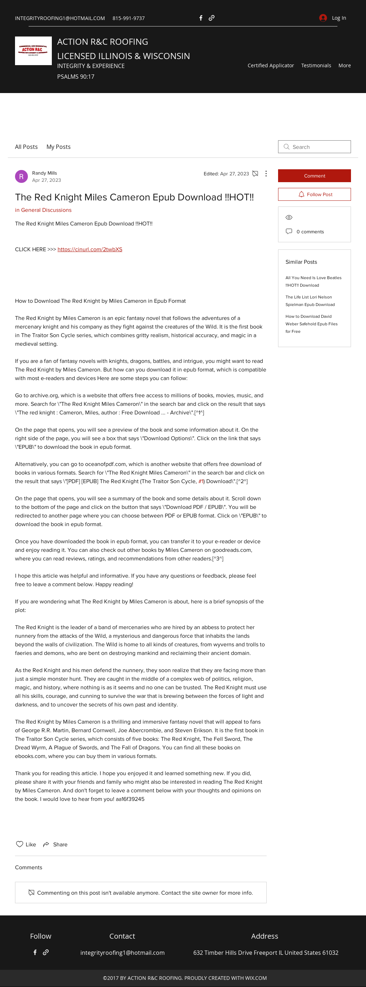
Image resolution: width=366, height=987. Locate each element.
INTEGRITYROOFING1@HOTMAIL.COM (60, 18)
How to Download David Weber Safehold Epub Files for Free (312, 324)
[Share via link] (55, 844)
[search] (314, 146)
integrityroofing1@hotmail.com (122, 953)
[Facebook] (200, 17)
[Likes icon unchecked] (19, 844)
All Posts (26, 147)
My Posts (58, 147)
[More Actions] (262, 173)
